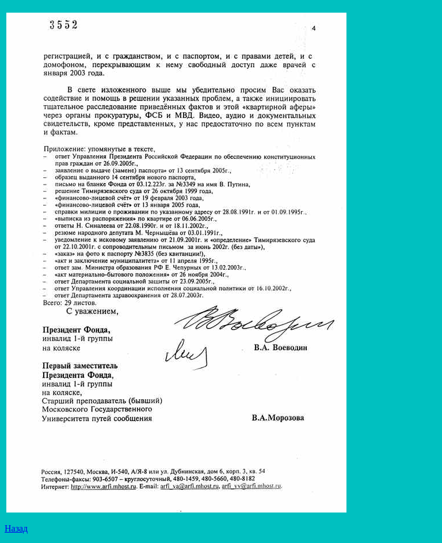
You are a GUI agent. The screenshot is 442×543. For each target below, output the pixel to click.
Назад (16, 528)
